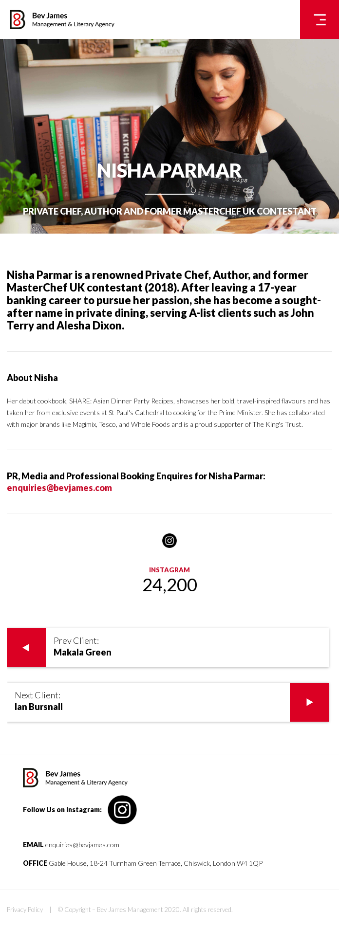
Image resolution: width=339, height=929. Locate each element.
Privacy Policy (25, 909)
